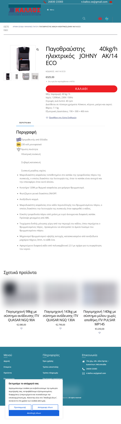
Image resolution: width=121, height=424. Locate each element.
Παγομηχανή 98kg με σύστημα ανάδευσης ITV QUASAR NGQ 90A (21, 315)
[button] (61, 117)
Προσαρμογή (20, 407)
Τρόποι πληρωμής (50, 373)
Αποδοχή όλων (34, 413)
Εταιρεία (7, 367)
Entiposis (64, 398)
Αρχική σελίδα (18, 27)
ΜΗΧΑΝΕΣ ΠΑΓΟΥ (31, 27)
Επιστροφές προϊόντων (53, 379)
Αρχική (7, 361)
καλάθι (81, 89)
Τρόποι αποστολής (50, 367)
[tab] (26, 122)
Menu (50, 10)
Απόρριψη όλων (45, 407)
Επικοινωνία (9, 379)
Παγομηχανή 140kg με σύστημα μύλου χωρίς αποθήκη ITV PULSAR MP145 (99, 317)
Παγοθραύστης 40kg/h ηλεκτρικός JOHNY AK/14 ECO (81, 56)
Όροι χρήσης (48, 361)
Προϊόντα (8, 373)
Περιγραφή (26, 122)
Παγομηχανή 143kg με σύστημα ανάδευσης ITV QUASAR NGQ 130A (60, 315)
